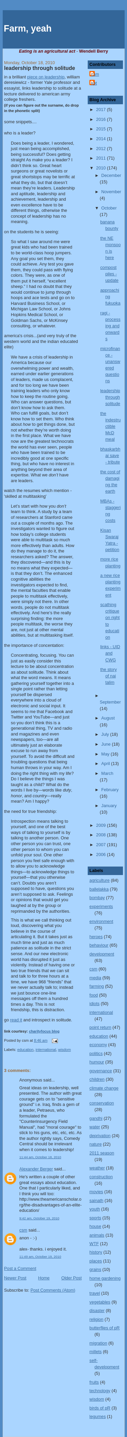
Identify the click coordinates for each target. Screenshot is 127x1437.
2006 (101, 854)
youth (94, 1209)
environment (101, 921)
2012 (101, 148)
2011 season (101, 1153)
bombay (97, 897)
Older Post (71, 1277)
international (46, 1050)
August (108, 718)
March (107, 773)
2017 (101, 109)
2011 (101, 158)
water (94, 1126)
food (93, 995)
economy (98, 1044)
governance (100, 1070)
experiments (101, 906)
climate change (104, 1088)
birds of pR (99, 1408)
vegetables (99, 1302)
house (95, 1226)
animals (96, 1235)
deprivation (99, 1135)
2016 (101, 119)
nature (95, 1144)
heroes (96, 936)
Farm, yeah (27, 28)
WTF (94, 1243)
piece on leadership (45, 76)
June (106, 744)
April (106, 763)
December (111, 175)
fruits (94, 1382)
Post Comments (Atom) (52, 1290)
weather (97, 1167)
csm (23, 1230)
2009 (101, 825)
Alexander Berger (36, 1168)
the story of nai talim (108, 676)
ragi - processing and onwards (110, 325)
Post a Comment (20, 1268)
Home (43, 1277)
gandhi (95, 1118)
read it (16, 1019)
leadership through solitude (39, 68)
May (106, 754)
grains (95, 1269)
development (101, 954)
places (95, 1260)
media (95, 977)
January (109, 805)
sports (95, 1217)
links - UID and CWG (110, 653)
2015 (101, 128)
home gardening (105, 1278)
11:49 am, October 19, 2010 (40, 1256)
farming (96, 986)
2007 (101, 844)
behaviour (98, 945)
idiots (94, 1003)
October (109, 208)
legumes (97, 1416)
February (110, 789)
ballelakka (99, 889)
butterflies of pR (104, 1327)
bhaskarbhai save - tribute (110, 456)
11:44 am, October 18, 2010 (40, 1157)
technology (99, 1390)
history (95, 1252)
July (105, 734)
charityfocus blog (44, 1031)
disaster (97, 1310)
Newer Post (15, 1277)
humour (96, 1062)
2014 (101, 138)
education (25, 1050)
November (111, 191)
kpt (94, 83)
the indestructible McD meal (110, 426)
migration (98, 1343)
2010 (101, 167)
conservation (101, 1103)
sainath (96, 1200)
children (97, 1079)
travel (94, 1293)
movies (96, 1191)
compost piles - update (109, 274)
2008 (101, 834)
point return (100, 1027)
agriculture (99, 880)
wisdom (64, 1050)
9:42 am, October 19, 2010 (39, 1218)
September (110, 702)
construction (101, 1176)
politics (96, 1053)
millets (95, 1351)
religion (96, 1319)
